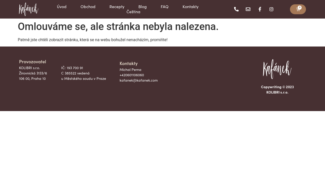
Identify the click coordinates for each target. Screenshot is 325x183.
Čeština (133, 11)
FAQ (165, 6)
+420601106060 (132, 74)
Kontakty (191, 6)
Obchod (87, 6)
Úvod (62, 6)
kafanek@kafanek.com (139, 80)
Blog (142, 6)
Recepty (116, 6)
